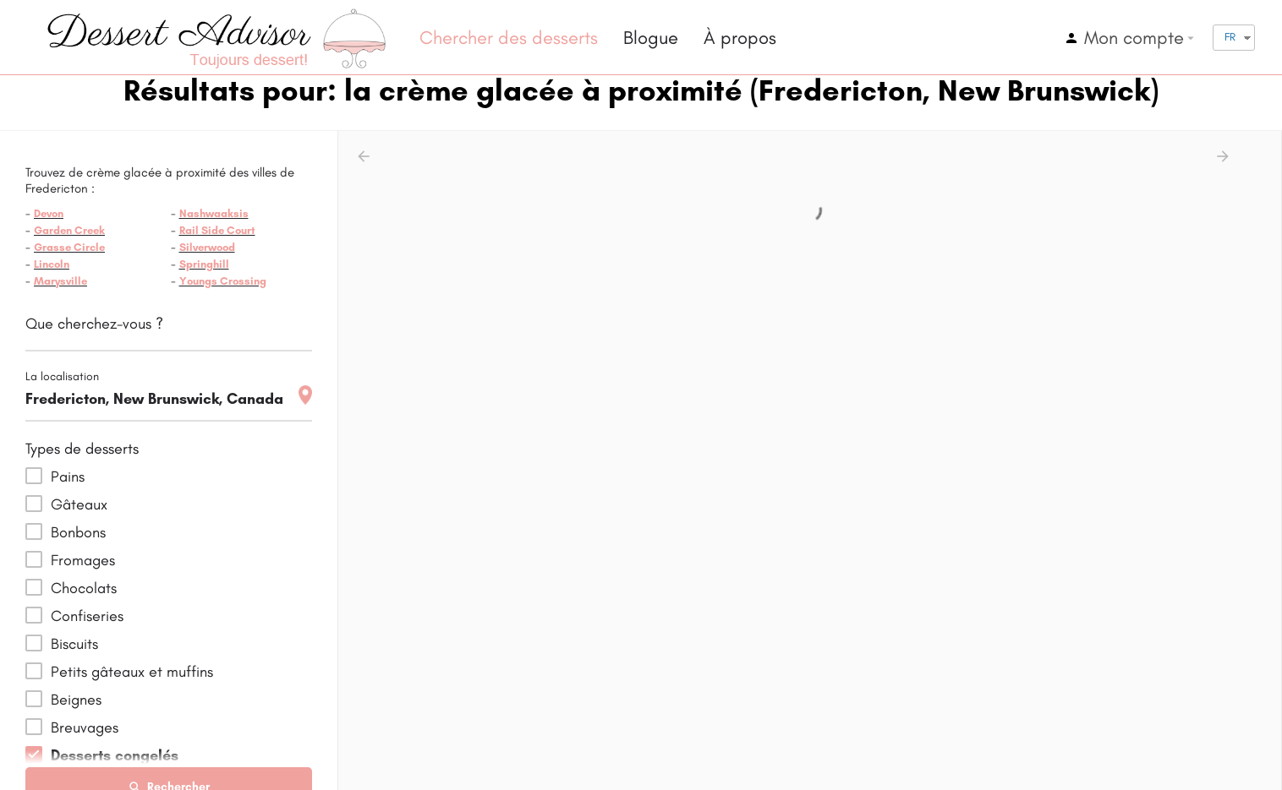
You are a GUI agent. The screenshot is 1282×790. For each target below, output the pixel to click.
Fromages (83, 560)
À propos (740, 37)
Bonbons (78, 532)
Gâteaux (79, 504)
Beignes (76, 699)
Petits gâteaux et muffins (132, 671)
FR (1229, 36)
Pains (68, 476)
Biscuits (74, 644)
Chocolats (84, 588)
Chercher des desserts (508, 37)
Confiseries (87, 616)
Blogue (650, 37)
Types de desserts (82, 448)
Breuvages (84, 727)
